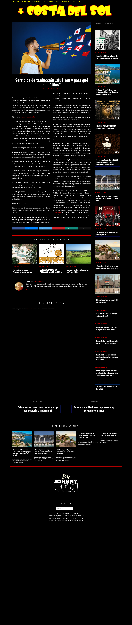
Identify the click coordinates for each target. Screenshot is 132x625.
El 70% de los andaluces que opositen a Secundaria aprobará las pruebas (107, 357)
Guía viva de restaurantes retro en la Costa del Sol (109, 434)
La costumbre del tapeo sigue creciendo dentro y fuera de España (87, 435)
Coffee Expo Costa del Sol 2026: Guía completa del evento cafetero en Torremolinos (107, 162)
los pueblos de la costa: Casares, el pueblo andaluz (22, 271)
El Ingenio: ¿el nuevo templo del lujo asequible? (107, 301)
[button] (118, 24)
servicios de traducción (29, 117)
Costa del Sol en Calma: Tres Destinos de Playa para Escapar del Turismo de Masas (107, 92)
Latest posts (39, 281)
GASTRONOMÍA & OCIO (51, 1)
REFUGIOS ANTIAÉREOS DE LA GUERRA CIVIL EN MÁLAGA (106, 127)
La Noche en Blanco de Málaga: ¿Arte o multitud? (106, 314)
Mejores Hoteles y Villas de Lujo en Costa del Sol (78, 271)
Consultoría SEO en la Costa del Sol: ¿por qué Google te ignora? (107, 57)
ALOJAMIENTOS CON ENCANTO (31, 1)
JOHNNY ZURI (30, 281)
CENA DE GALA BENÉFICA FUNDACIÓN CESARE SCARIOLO (51, 271)
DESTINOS (16, 1)
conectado (30, 309)
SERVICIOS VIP (65, 1)
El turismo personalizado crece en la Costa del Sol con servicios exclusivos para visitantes (107, 372)
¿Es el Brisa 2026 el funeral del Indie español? (107, 233)
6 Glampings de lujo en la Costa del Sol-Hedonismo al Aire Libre (107, 267)
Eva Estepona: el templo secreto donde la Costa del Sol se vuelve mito (107, 198)
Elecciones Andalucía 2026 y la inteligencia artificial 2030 (106, 328)
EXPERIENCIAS (77, 1)
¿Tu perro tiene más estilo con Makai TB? (106, 387)
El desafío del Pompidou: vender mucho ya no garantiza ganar (107, 342)
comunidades (57, 212)
